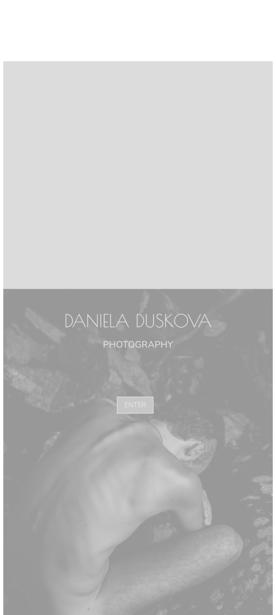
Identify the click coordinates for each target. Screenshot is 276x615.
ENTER (135, 404)
